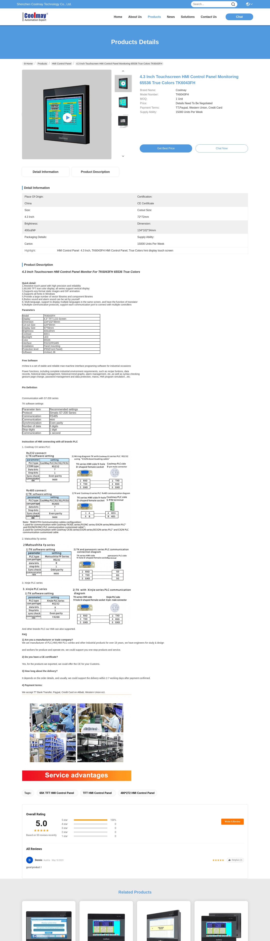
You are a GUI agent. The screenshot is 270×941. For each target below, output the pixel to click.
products (154, 17)
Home (118, 17)
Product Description (95, 172)
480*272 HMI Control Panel (138, 793)
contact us (209, 17)
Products (42, 63)
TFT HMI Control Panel (97, 793)
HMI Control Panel (61, 63)
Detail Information (45, 172)
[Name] (233, 4)
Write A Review (232, 821)
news (171, 17)
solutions (188, 17)
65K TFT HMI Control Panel (57, 793)
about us (135, 17)
